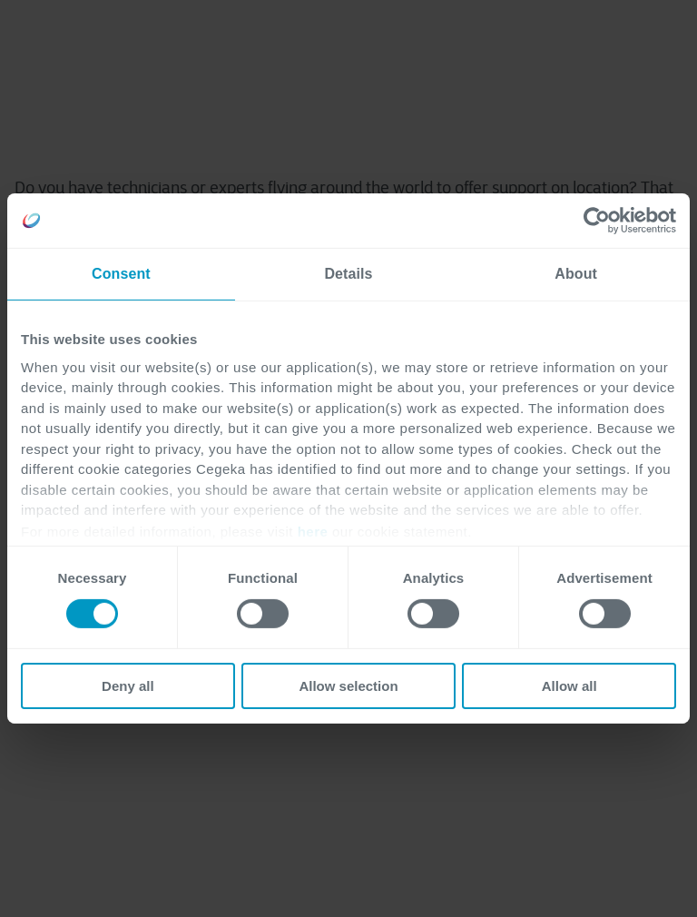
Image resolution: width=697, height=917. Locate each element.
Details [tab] (348, 273)
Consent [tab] (121, 273)
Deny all (128, 686)
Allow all (569, 686)
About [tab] (576, 273)
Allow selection (348, 686)
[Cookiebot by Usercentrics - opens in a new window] (596, 220)
